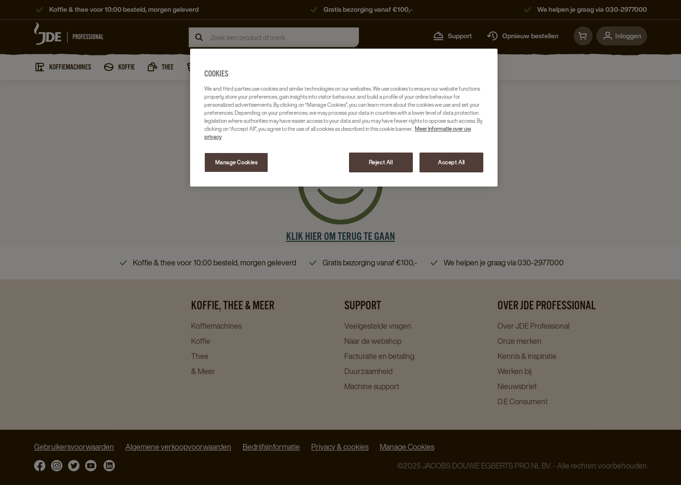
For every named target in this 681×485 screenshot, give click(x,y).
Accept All (451, 162)
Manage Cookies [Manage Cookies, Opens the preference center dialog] (236, 162)
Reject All (381, 162)
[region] (344, 118)
